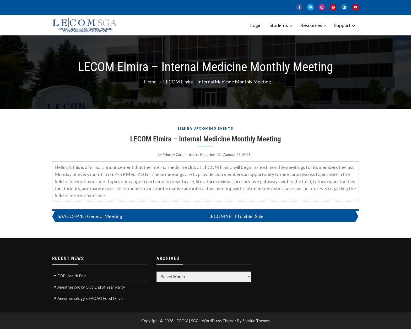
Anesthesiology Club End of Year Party (91, 287)
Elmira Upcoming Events (206, 128)
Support (342, 25)
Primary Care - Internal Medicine (189, 154)
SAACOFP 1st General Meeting (90, 216)
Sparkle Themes (256, 320)
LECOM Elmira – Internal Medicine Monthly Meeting (205, 139)
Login (256, 25)
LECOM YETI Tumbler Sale (235, 216)
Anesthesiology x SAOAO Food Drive (90, 298)
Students (278, 25)
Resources (311, 25)
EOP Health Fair (71, 275)
